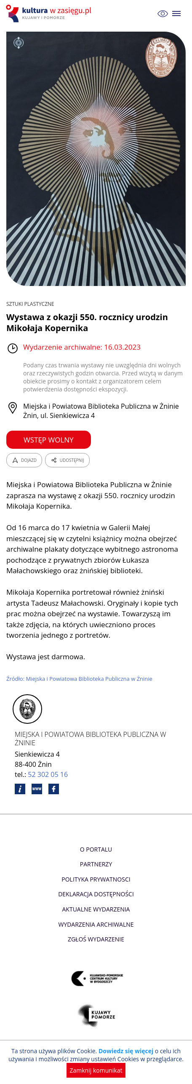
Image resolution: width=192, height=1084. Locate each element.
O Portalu (96, 849)
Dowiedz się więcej (126, 1051)
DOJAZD (24, 460)
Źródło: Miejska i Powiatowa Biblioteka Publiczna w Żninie (79, 678)
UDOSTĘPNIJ (67, 460)
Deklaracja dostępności (96, 894)
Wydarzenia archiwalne (95, 924)
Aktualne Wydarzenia (96, 909)
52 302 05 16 (48, 774)
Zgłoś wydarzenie (96, 939)
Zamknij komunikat (96, 1070)
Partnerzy (96, 864)
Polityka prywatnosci (95, 879)
